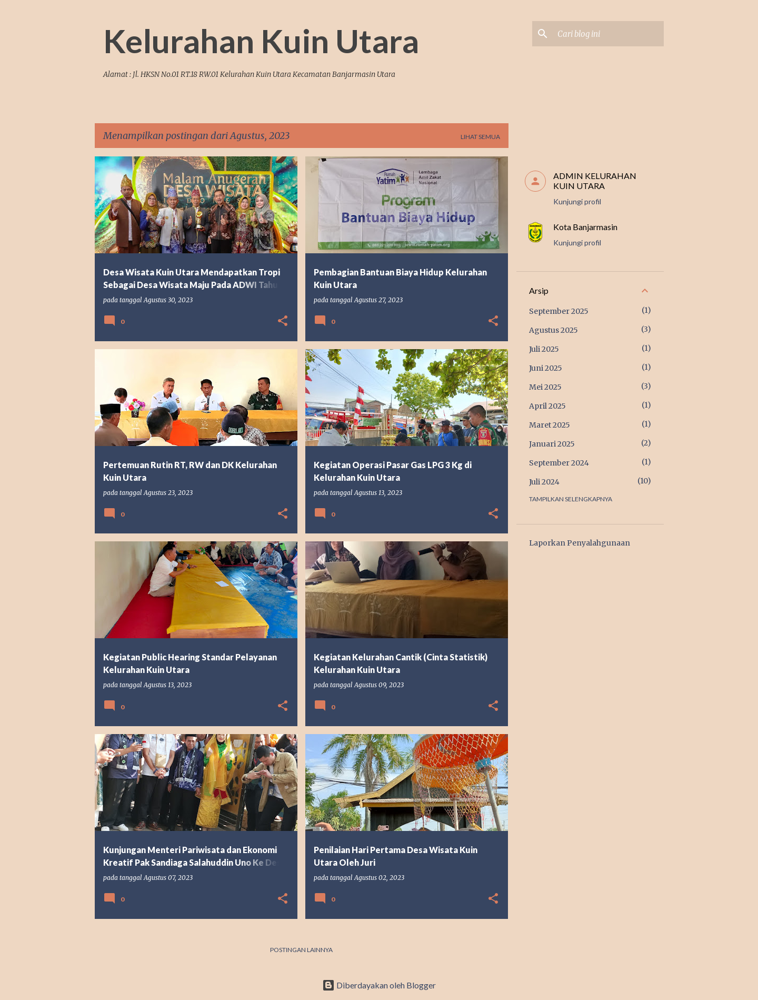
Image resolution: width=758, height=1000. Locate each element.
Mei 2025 (545, 387)
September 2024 (559, 463)
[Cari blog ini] (608, 33)
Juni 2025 (545, 368)
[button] (282, 321)
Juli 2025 (544, 349)
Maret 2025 (549, 425)
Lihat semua (480, 137)
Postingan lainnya (301, 950)
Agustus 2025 (553, 330)
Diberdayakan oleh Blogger (379, 985)
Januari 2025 (552, 444)
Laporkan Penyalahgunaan (579, 543)
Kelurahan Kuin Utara (261, 40)
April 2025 (547, 406)
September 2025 (559, 311)
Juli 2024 (544, 482)
